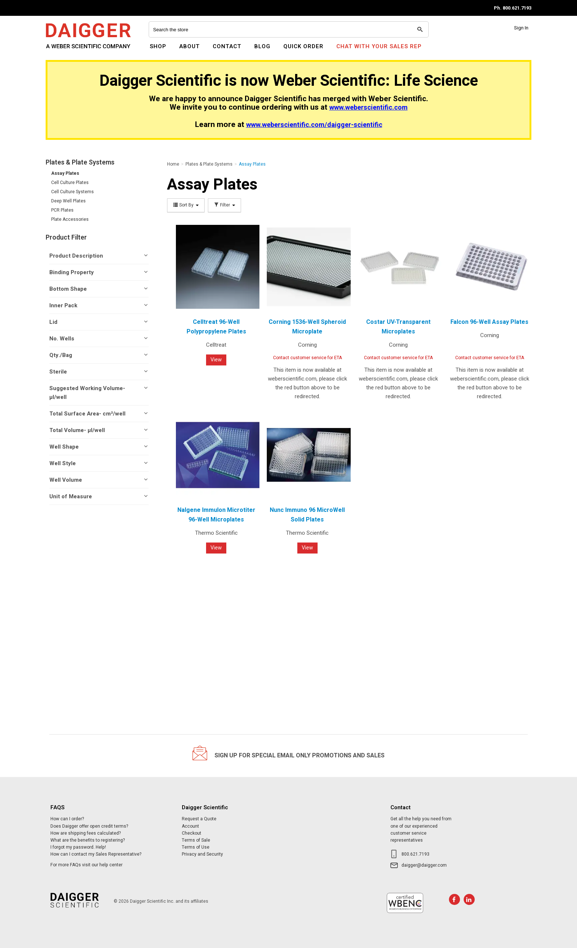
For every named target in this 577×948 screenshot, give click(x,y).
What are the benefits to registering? (87, 840)
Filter (224, 205)
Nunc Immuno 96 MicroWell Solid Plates (307, 515)
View (216, 360)
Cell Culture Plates (70, 182)
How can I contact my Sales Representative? (95, 854)
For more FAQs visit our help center (86, 865)
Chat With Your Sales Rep (379, 46)
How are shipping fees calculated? (85, 833)
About (189, 46)
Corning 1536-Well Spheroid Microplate (307, 327)
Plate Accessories (70, 219)
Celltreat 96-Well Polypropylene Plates (216, 327)
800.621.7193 (415, 854)
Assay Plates (65, 173)
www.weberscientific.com (368, 108)
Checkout (191, 833)
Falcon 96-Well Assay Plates (489, 322)
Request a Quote (199, 819)
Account (190, 826)
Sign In (521, 27)
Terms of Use (195, 847)
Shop (158, 46)
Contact (227, 46)
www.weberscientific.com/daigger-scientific (314, 125)
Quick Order (303, 46)
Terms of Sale (196, 840)
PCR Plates (62, 210)
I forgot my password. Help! (78, 847)
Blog (262, 46)
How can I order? (67, 819)
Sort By (186, 205)
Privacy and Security (202, 854)
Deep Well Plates (68, 201)
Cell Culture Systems (72, 191)
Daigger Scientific (66, 51)
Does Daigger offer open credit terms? (89, 826)
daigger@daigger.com (424, 865)
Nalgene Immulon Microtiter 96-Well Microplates (216, 515)
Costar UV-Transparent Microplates (398, 327)
